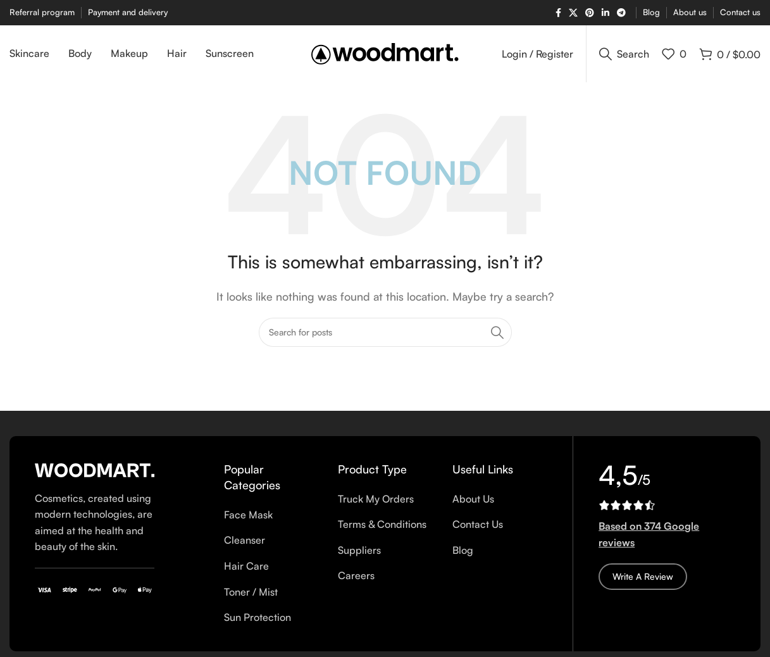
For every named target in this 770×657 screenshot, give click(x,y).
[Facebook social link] (558, 13)
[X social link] (573, 13)
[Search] (624, 53)
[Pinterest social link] (589, 13)
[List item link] (271, 515)
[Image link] (94, 469)
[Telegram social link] (621, 13)
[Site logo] (385, 52)
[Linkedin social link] (605, 13)
